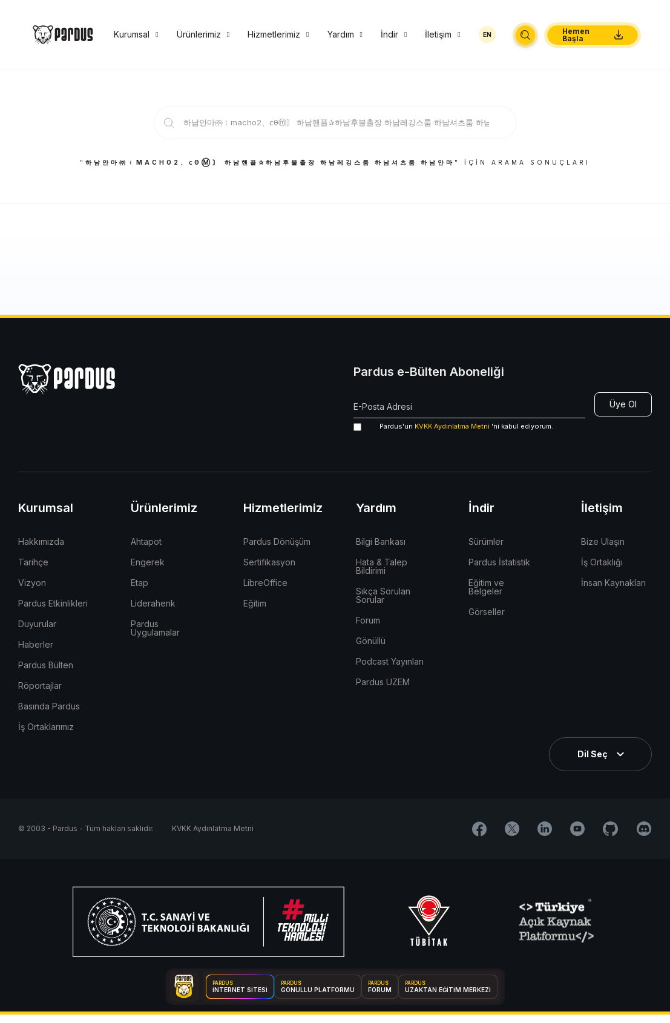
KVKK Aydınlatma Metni (452, 426)
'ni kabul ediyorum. (453, 426)
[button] (525, 35)
